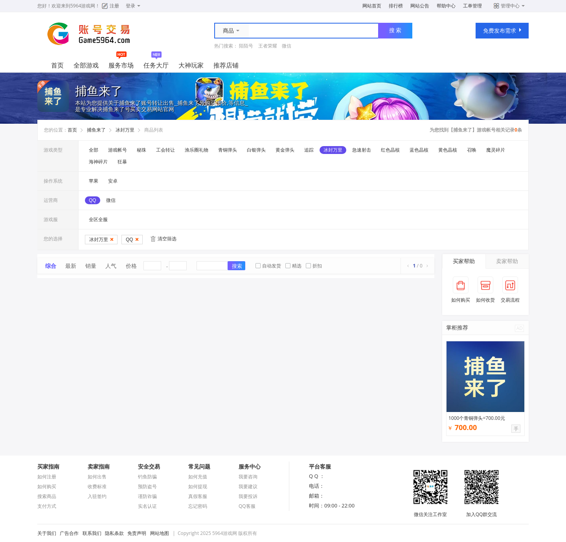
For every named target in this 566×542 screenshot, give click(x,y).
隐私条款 (114, 533)
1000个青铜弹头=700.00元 (476, 418)
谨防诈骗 (147, 496)
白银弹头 (256, 150)
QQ (92, 200)
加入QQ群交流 (481, 511)
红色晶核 (390, 150)
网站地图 (159, 533)
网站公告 (419, 5)
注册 (114, 5)
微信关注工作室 (430, 511)
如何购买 (46, 486)
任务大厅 (156, 65)
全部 (93, 150)
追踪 (309, 150)
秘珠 (141, 150)
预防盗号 (147, 486)
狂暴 (122, 162)
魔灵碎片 (495, 150)
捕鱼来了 (96, 130)
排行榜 (396, 5)
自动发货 (268, 265)
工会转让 (165, 150)
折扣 (314, 265)
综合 (50, 265)
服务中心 (250, 466)
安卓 (113, 181)
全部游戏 (86, 65)
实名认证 (147, 506)
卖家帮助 (507, 261)
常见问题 (199, 466)
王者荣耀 (267, 45)
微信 (286, 45)
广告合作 (69, 533)
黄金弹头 (285, 150)
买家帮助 (464, 261)
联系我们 (92, 533)
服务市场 (121, 65)
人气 (110, 265)
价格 (131, 265)
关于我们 (46, 533)
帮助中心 (446, 5)
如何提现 (197, 486)
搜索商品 (46, 496)
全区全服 (98, 219)
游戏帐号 (117, 150)
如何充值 (197, 476)
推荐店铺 (226, 65)
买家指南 (48, 466)
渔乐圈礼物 (196, 150)
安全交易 (149, 466)
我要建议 (248, 486)
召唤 (471, 150)
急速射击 (361, 150)
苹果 (93, 181)
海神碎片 (98, 162)
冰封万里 (125, 130)
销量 (90, 265)
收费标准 (97, 486)
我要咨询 (248, 476)
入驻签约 (97, 496)
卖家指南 (99, 466)
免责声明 (136, 533)
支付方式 (46, 506)
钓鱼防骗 (147, 476)
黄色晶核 (447, 150)
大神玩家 (191, 65)
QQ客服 (247, 506)
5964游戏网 (82, 5)
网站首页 (371, 5)
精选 (293, 265)
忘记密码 (197, 506)
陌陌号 (246, 45)
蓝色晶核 (419, 150)
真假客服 (197, 496)
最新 (70, 265)
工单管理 (472, 5)
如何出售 (97, 476)
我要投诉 (248, 496)
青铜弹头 (227, 150)
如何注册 (46, 476)
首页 (57, 65)
